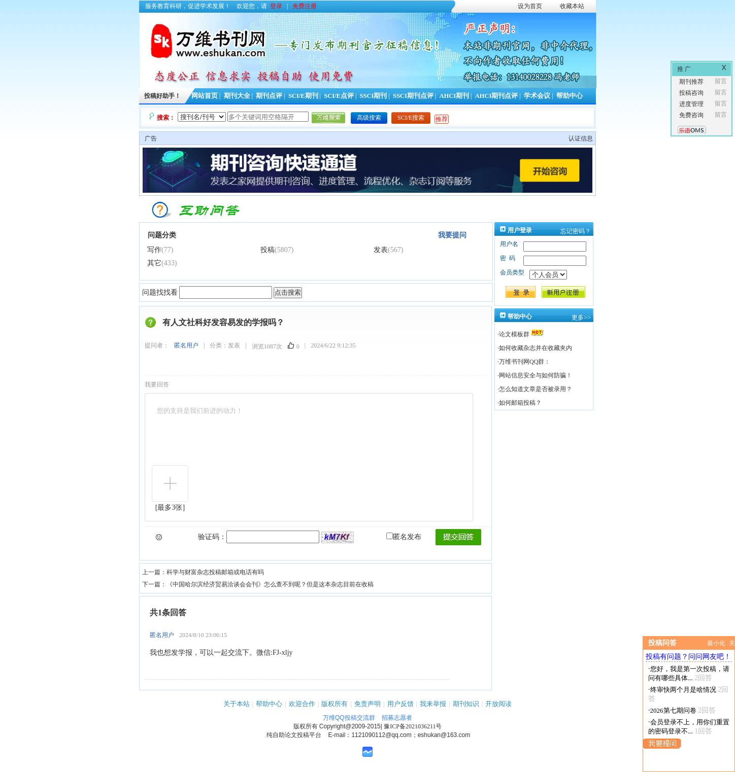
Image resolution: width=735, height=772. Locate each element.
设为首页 (530, 6)
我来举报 (433, 704)
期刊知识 (466, 704)
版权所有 (334, 704)
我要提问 (452, 235)
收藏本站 (572, 6)
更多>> (581, 317)
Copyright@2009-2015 (350, 726)
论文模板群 (514, 334)
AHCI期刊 (454, 95)
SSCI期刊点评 (413, 95)
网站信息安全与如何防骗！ (535, 375)
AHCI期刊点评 (496, 95)
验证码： (212, 537)
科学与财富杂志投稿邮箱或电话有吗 (215, 572)
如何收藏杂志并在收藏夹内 (535, 348)
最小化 (716, 643)
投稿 (267, 250)
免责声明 (367, 704)
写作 (154, 250)
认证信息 (581, 138)
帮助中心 (569, 95)
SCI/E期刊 (303, 95)
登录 (276, 6)
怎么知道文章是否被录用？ (535, 389)
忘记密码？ (575, 231)
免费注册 (304, 6)
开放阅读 (498, 704)
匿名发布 (403, 537)
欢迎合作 (302, 704)
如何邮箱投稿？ (520, 402)
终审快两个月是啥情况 (683, 689)
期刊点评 (269, 95)
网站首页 (204, 95)
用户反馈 (400, 704)
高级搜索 (369, 117)
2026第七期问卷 (673, 710)
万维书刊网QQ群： (524, 361)
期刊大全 (237, 95)
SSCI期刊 (373, 95)
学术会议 (537, 95)
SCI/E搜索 (410, 117)
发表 (381, 250)
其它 (154, 263)
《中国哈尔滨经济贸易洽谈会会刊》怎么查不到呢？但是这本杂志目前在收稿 (270, 584)
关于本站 (236, 704)
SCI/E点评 (339, 95)
